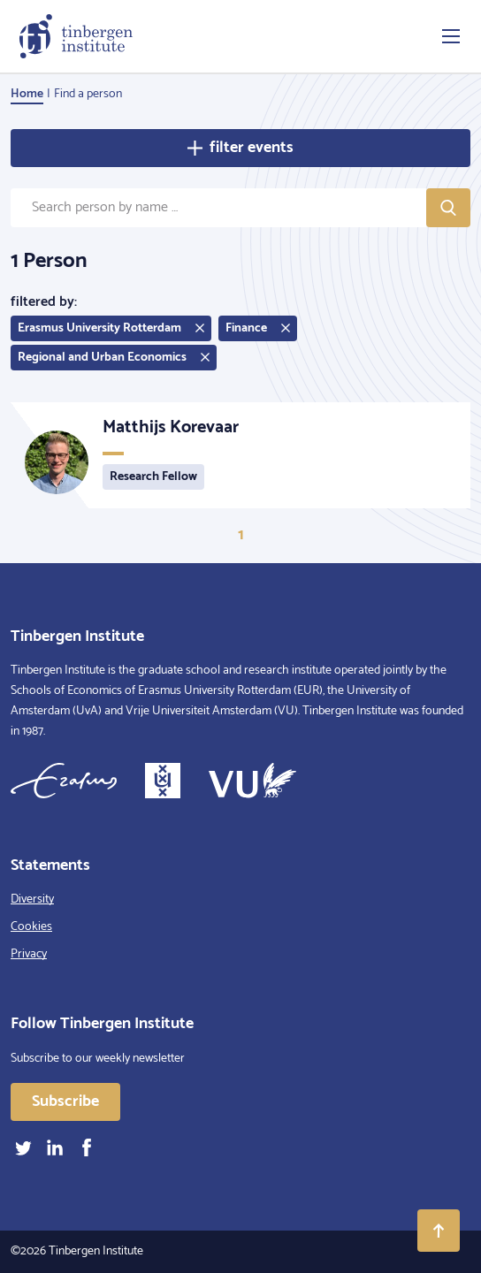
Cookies (31, 927)
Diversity (32, 899)
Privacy (29, 954)
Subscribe (65, 1101)
